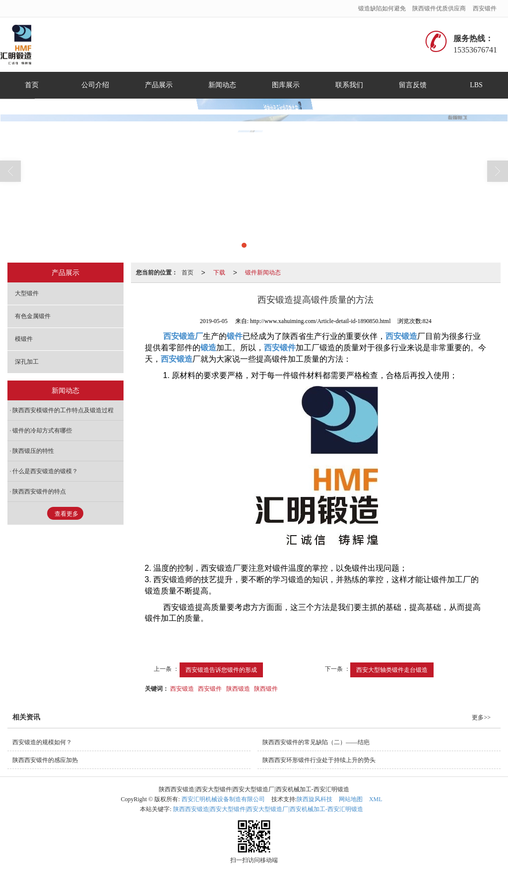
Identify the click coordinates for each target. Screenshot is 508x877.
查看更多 (66, 513)
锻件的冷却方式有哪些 (42, 430)
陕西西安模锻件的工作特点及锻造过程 (63, 410)
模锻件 (24, 338)
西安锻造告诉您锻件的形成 (221, 669)
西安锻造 (182, 688)
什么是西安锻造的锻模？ (45, 471)
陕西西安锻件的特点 (39, 491)
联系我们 (349, 85)
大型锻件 (27, 293)
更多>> (481, 717)
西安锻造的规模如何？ (42, 742)
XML (375, 799)
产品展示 (159, 85)
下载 (219, 272)
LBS (476, 85)
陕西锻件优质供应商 (439, 8)
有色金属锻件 (33, 316)
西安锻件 (485, 8)
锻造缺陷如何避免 (382, 8)
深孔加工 (27, 361)
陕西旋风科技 (314, 799)
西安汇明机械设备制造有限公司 (223, 799)
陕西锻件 (266, 688)
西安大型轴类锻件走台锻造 (392, 669)
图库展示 (286, 85)
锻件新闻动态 (263, 272)
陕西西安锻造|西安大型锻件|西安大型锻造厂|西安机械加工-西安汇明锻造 (268, 809)
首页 (32, 85)
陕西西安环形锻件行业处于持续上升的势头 (319, 760)
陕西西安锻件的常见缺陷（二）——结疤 (316, 742)
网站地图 (351, 799)
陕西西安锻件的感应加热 (45, 760)
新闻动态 (222, 85)
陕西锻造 (238, 688)
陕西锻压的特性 (33, 450)
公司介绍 (95, 85)
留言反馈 (413, 85)
